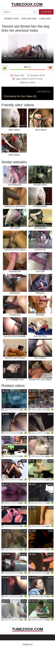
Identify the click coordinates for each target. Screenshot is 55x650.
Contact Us (27, 644)
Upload (46, 12)
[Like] (4, 68)
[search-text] (19, 11)
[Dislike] (50, 68)
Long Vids (45, 18)
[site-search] (34, 11)
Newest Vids (11, 18)
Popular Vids (29, 18)
